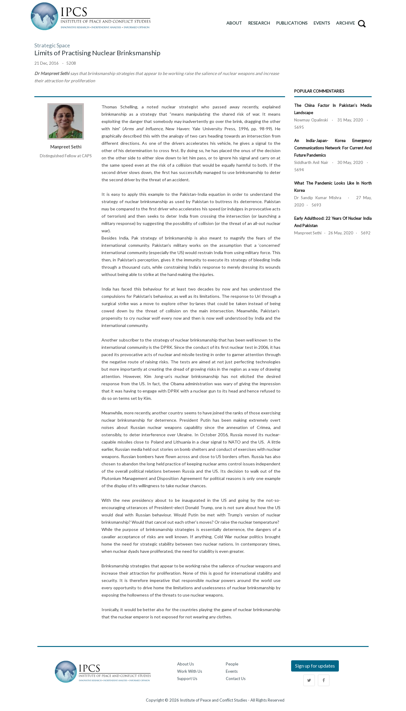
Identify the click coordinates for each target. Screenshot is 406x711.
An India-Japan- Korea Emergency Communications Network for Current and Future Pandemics (333, 148)
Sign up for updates (315, 665)
